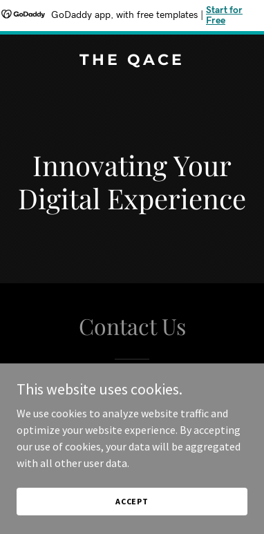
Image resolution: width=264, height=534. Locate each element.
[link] (132, 61)
